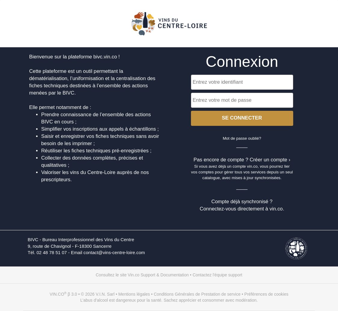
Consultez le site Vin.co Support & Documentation (142, 274)
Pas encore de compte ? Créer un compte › (242, 160)
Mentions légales (134, 294)
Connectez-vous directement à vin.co (241, 209)
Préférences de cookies (266, 294)
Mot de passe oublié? (242, 138)
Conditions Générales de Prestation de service (197, 294)
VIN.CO (57, 294)
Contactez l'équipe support (217, 274)
